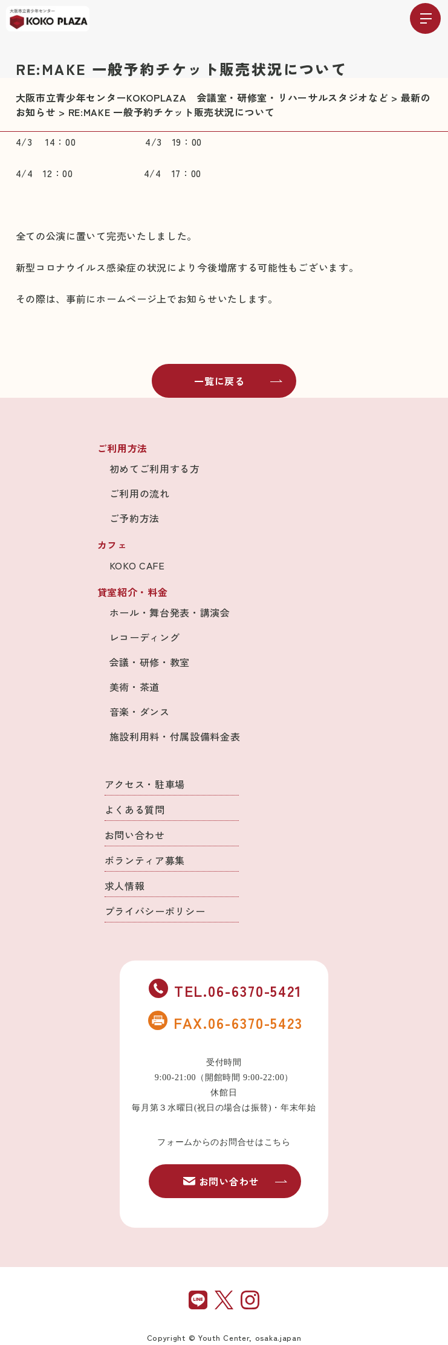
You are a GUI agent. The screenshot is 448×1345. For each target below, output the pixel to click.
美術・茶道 (134, 686)
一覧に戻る (238, 381)
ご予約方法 (134, 518)
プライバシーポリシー (155, 911)
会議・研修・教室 (149, 662)
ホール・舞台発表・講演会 (169, 612)
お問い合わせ (135, 835)
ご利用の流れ (139, 493)
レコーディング (144, 637)
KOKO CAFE (137, 565)
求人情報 (125, 885)
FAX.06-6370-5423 (225, 1022)
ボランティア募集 (145, 860)
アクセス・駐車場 (145, 784)
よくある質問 (135, 809)
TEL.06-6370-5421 (225, 990)
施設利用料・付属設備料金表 (175, 736)
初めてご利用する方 (154, 468)
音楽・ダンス (139, 711)
